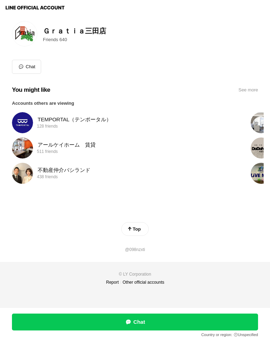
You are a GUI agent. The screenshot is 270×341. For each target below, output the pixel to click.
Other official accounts (144, 282)
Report (112, 282)
